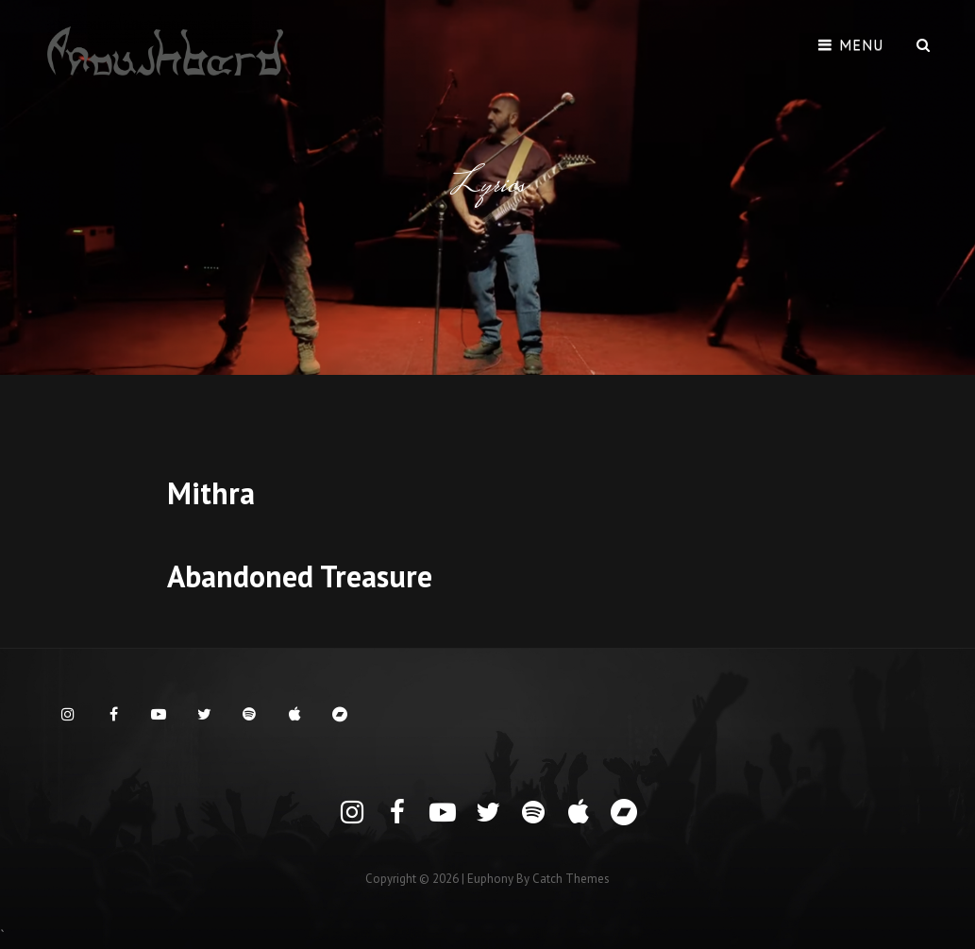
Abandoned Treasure (299, 576)
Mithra (211, 493)
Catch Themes (571, 879)
